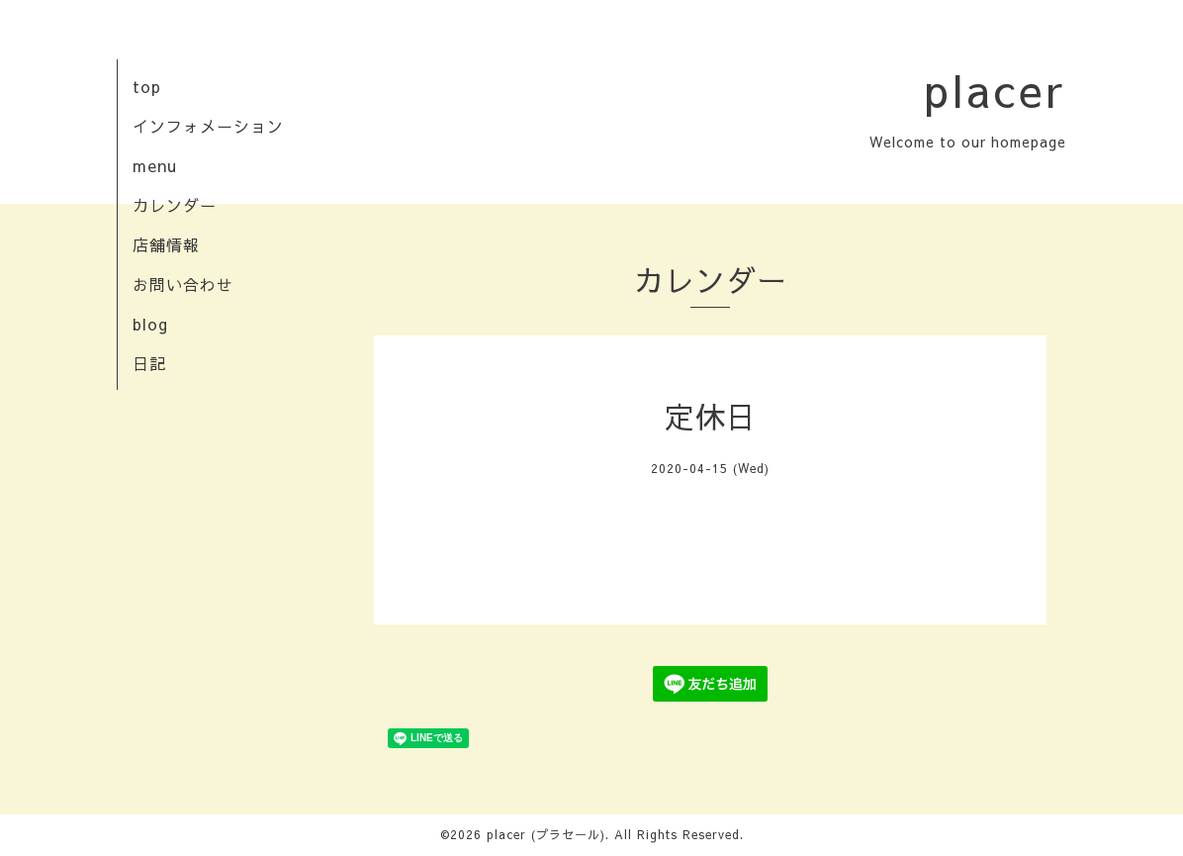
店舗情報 (166, 244)
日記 (149, 363)
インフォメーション (208, 126)
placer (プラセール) (546, 834)
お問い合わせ (183, 284)
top (147, 86)
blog (150, 323)
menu (155, 165)
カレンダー (175, 205)
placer (995, 89)
